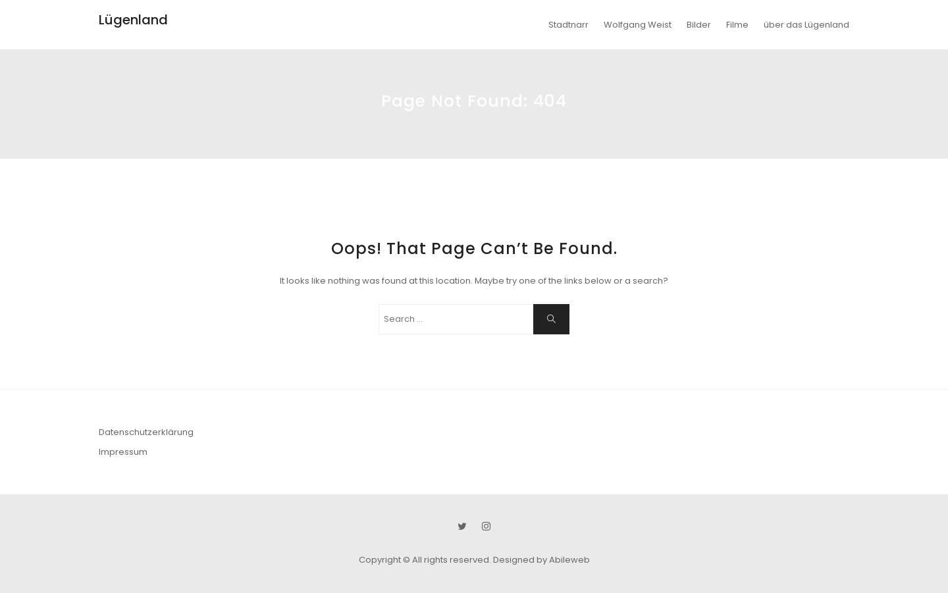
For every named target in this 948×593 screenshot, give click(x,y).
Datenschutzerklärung (146, 432)
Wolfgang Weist (638, 24)
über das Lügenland (806, 24)
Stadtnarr (568, 24)
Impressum (123, 452)
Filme (737, 24)
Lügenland (133, 20)
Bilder (699, 24)
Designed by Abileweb (541, 560)
